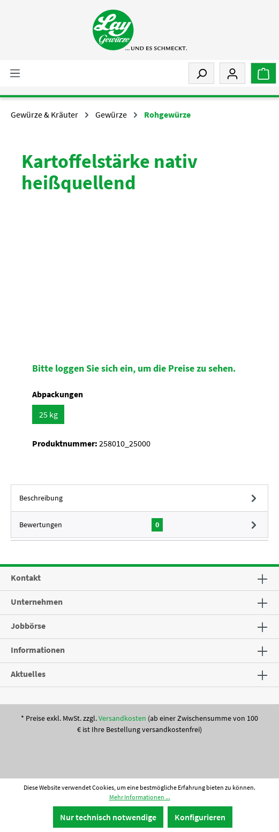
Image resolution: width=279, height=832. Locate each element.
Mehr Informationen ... (139, 797)
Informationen (38, 649)
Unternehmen (37, 601)
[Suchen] (201, 73)
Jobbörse (28, 625)
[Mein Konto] (232, 73)
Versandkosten (122, 718)
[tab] (139, 497)
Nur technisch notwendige (108, 817)
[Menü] (15, 73)
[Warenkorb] (263, 73)
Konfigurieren (200, 817)
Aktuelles (28, 673)
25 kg (48, 414)
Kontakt (26, 577)
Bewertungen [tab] (139, 524)
